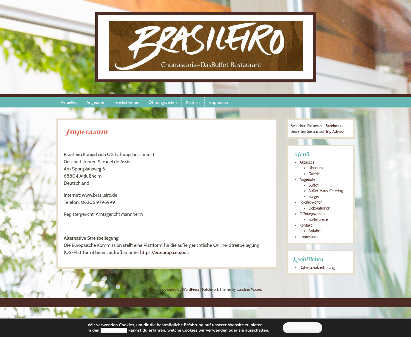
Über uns (316, 168)
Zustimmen (302, 327)
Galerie (314, 174)
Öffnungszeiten (163, 102)
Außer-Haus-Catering (326, 191)
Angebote (95, 102)
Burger (314, 196)
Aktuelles (69, 102)
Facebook (333, 126)
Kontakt (193, 102)
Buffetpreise (318, 219)
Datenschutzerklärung (317, 267)
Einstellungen (114, 330)
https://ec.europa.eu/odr (164, 252)
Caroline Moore (249, 289)
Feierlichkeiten (126, 102)
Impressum (219, 102)
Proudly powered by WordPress (174, 289)
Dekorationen (319, 208)
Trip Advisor (335, 131)
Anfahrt (315, 231)
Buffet (314, 185)
